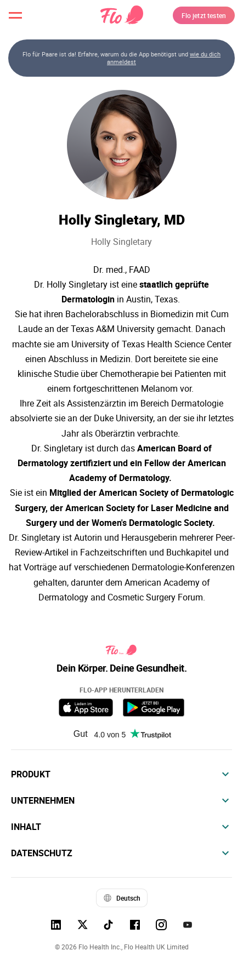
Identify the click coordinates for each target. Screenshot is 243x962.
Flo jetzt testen (204, 15)
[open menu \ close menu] (15, 15)
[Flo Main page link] (121, 15)
